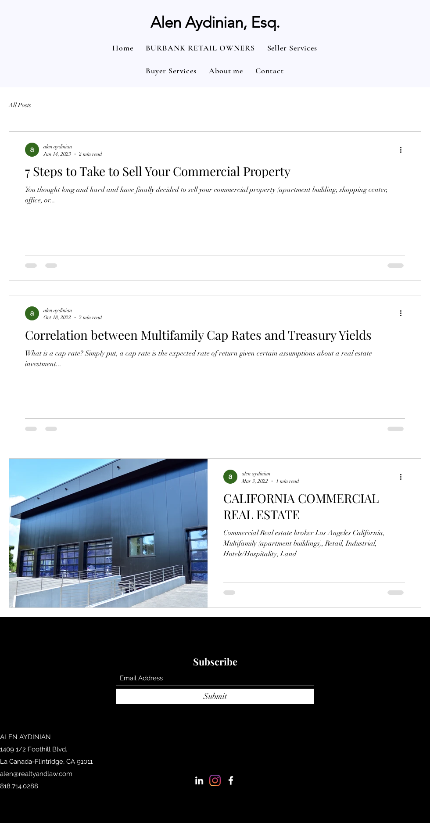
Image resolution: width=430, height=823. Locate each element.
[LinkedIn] (199, 780)
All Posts (20, 105)
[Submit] (215, 696)
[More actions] (403, 149)
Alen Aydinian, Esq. (215, 22)
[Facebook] (230, 780)
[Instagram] (215, 780)
